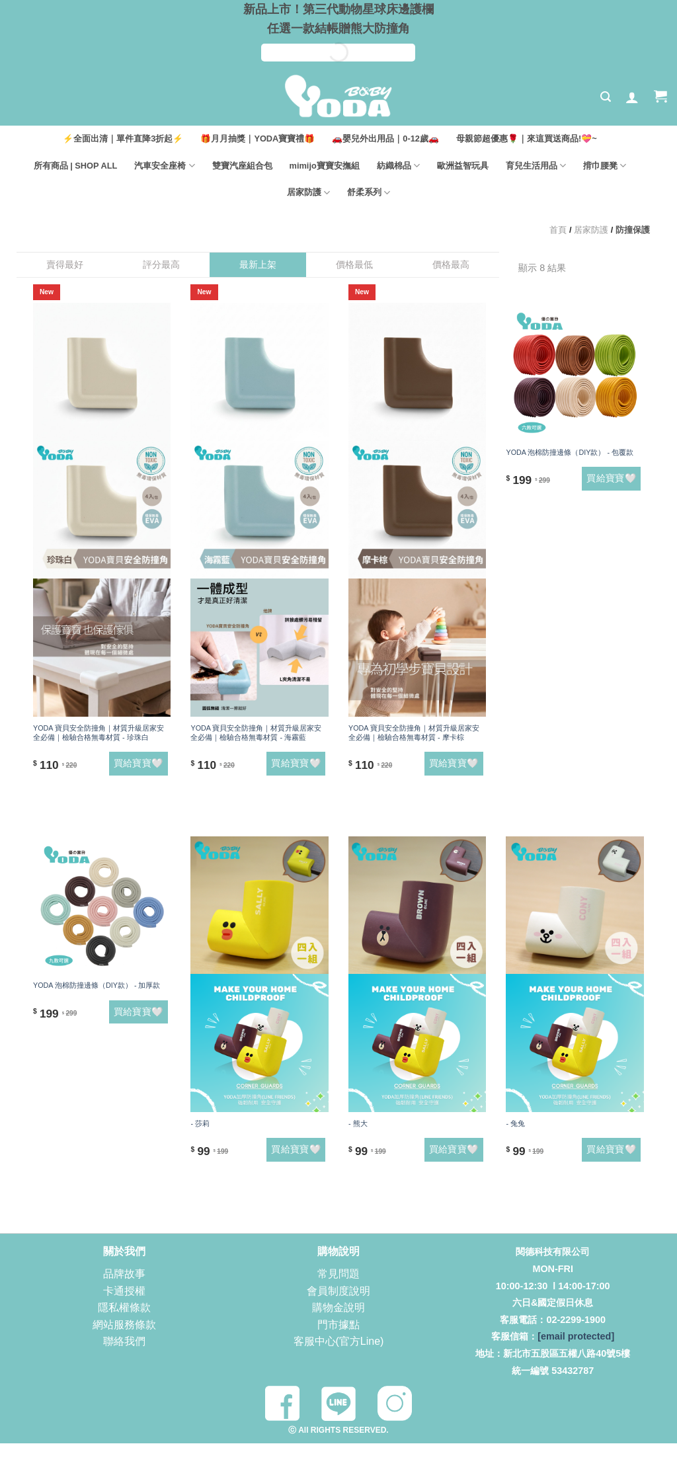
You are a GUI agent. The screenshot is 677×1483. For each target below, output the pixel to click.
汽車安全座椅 (164, 165)
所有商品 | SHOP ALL (76, 166)
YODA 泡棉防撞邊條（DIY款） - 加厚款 (97, 985)
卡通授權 (124, 1291)
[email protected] (576, 1336)
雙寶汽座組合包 (242, 166)
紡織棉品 (398, 165)
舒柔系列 (368, 192)
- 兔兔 (515, 1123)
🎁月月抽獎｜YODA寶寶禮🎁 (257, 138)
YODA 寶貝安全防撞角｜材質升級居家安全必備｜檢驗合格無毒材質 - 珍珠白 (98, 732)
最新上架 (257, 264)
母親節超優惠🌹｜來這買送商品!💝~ (526, 138)
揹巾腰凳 (604, 165)
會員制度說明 (338, 1291)
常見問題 (338, 1273)
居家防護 (308, 192)
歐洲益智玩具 (463, 166)
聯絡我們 (124, 1341)
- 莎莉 (200, 1123)
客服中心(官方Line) (339, 1341)
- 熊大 (358, 1123)
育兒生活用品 (536, 165)
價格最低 (354, 264)
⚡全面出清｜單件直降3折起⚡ (123, 138)
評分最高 (161, 264)
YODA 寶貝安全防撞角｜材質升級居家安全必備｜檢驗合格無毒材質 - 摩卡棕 (413, 732)
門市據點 (338, 1324)
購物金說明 (338, 1307)
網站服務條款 (124, 1324)
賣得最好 (64, 264)
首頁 (558, 230)
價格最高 (450, 264)
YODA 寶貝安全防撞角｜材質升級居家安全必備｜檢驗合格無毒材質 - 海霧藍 (255, 732)
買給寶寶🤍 (138, 763)
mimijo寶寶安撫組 (325, 166)
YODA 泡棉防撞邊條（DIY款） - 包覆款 (569, 452)
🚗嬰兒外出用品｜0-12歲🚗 (385, 138)
